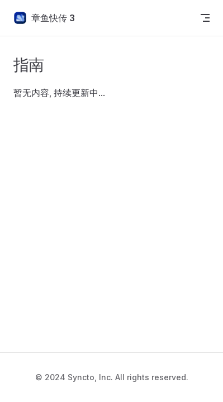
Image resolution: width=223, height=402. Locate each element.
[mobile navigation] (205, 18)
